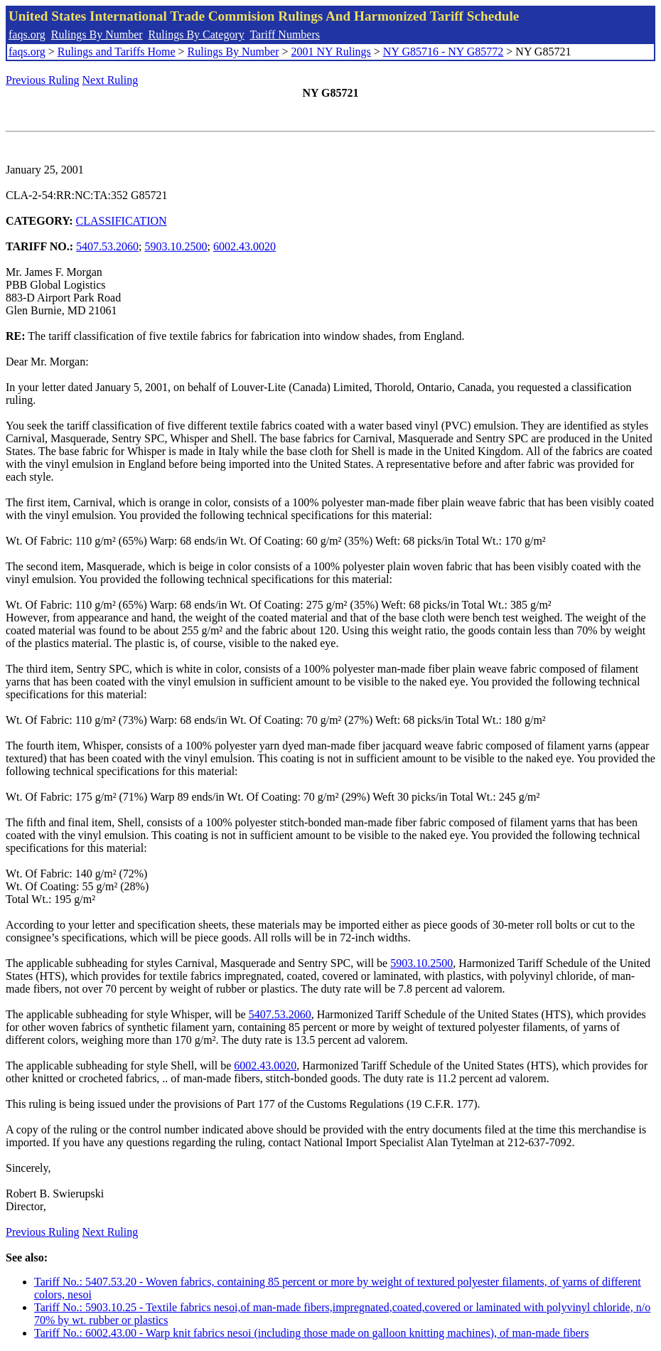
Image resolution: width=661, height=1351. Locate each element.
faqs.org (27, 34)
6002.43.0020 (244, 246)
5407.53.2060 (107, 246)
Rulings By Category (196, 34)
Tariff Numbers (284, 34)
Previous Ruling (43, 80)
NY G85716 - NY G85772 (443, 52)
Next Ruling (110, 80)
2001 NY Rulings (331, 52)
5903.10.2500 (176, 246)
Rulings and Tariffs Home (117, 52)
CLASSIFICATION (121, 221)
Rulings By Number (97, 34)
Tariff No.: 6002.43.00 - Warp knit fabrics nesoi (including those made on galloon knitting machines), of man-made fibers (311, 1333)
